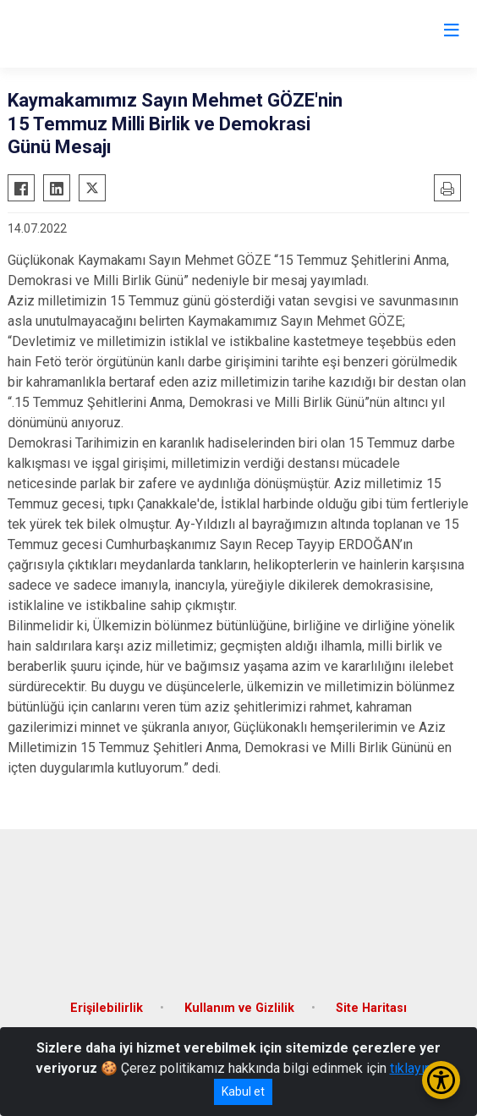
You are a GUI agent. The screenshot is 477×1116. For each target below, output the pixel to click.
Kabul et (243, 1091)
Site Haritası (371, 1008)
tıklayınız (416, 1068)
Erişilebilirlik (106, 1008)
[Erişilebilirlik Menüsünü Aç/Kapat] (441, 1080)
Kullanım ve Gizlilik (239, 1008)
